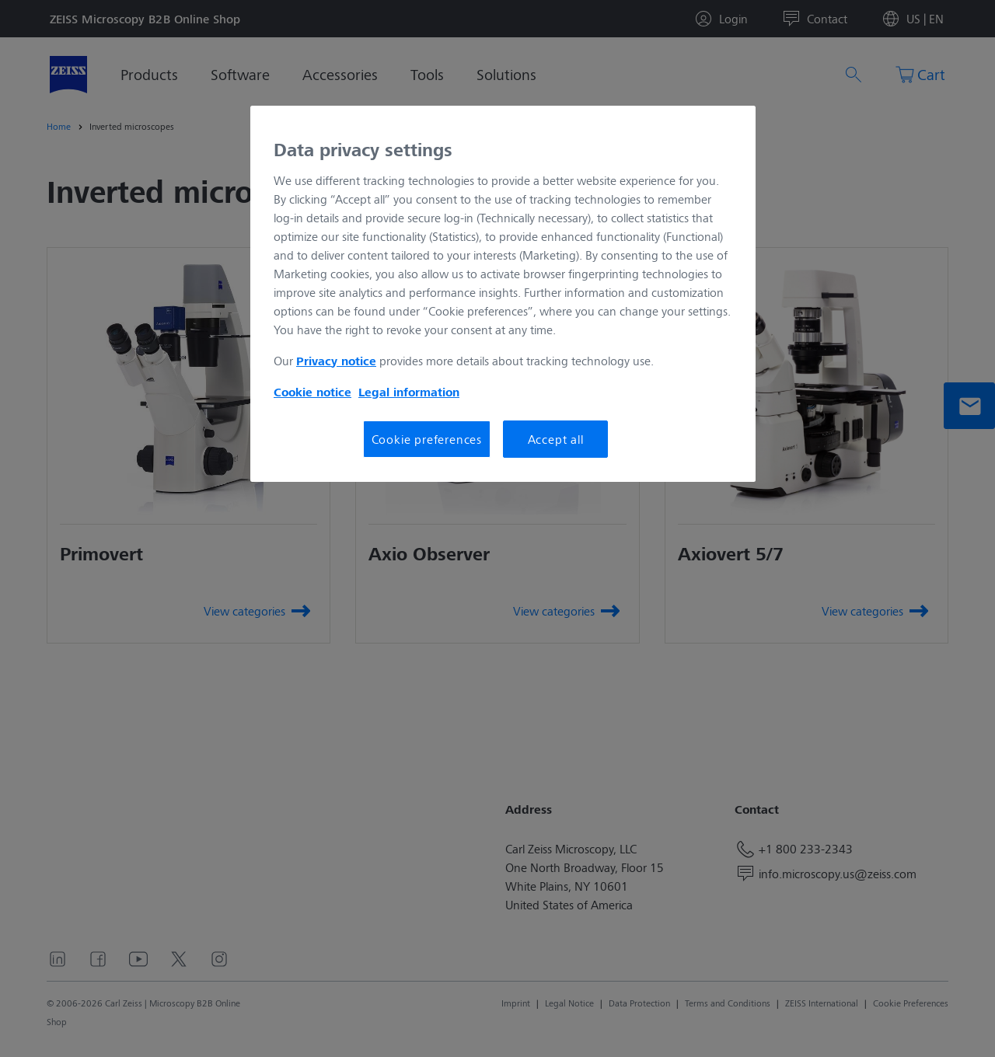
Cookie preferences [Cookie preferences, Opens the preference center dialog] (427, 439)
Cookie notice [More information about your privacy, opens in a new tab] (312, 391)
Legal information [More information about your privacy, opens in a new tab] (408, 391)
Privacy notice (336, 360)
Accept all (556, 439)
